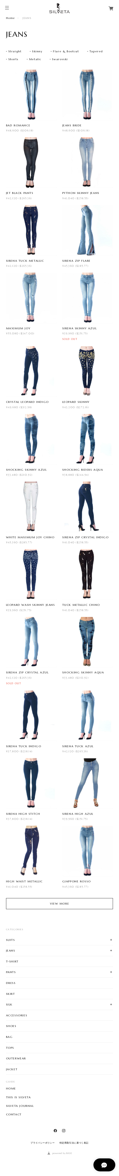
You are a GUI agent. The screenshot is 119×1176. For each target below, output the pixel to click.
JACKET (12, 1069)
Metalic (35, 59)
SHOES (11, 1026)
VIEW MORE (59, 903)
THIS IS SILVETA (18, 1097)
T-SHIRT (12, 961)
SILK (9, 1004)
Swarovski (60, 59)
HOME (11, 1088)
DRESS (11, 983)
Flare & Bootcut (66, 51)
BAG (9, 1037)
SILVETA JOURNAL (20, 1106)
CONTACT (14, 1114)
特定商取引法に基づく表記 (74, 1143)
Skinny (37, 51)
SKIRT (10, 994)
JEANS (10, 950)
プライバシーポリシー (42, 1143)
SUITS (10, 940)
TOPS (10, 1047)
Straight (15, 51)
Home (10, 18)
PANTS (11, 972)
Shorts (13, 59)
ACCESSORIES (16, 1015)
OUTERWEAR (16, 1058)
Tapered (96, 51)
